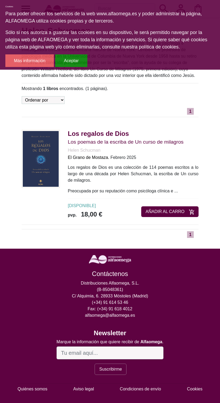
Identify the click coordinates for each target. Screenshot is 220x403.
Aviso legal (83, 389)
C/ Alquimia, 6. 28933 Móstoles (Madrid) (110, 296)
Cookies (195, 389)
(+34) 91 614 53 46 (110, 302)
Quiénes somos (32, 389)
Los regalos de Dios (98, 133)
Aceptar (71, 60)
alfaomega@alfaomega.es (110, 315)
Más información (29, 60)
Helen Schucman (84, 150)
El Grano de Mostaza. (88, 157)
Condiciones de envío (140, 389)
